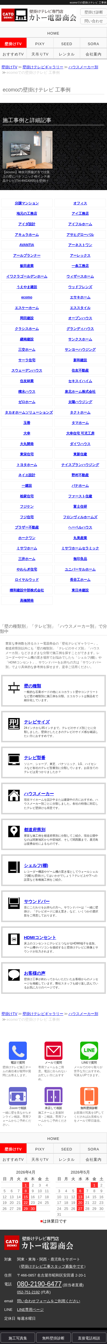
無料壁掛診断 (53, 1338)
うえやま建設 (27, 287)
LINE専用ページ (30, 1309)
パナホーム (80, 486)
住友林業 (27, 381)
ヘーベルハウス (80, 527)
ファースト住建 (80, 496)
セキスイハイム (80, 381)
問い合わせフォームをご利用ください (48, 1301)
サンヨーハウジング (80, 350)
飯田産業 (27, 266)
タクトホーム (80, 412)
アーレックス (80, 256)
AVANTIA (26, 245)
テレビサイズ (37, 721)
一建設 (27, 486)
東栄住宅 (27, 454)
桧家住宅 (27, 496)
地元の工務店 (27, 214)
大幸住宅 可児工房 (80, 433)
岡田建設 (27, 318)
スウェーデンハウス (26, 370)
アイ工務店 (80, 214)
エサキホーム (80, 297)
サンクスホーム (80, 339)
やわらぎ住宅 (27, 569)
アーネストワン (80, 245)
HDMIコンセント (40, 937)
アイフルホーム (80, 224)
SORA (93, 44)
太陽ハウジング (80, 402)
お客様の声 (34, 973)
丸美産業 (80, 538)
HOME (53, 33)
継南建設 (27, 339)
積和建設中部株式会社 (27, 590)
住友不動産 (80, 370)
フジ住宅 (27, 517)
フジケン (27, 507)
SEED (66, 44)
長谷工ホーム (80, 580)
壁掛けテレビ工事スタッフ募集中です (52, 1266)
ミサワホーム (27, 548)
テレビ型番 (34, 757)
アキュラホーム (27, 235)
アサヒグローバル (80, 235)
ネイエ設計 (26, 475)
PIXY (40, 44)
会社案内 (94, 54)
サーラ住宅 (26, 360)
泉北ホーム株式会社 (80, 392)
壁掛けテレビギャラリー (43, 67)
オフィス (80, 203)
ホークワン (26, 538)
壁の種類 (32, 685)
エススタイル (80, 308)
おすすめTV (13, 54)
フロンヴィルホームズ (80, 517)
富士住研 (80, 507)
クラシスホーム (27, 329)
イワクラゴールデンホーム (26, 276)
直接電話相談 (89, 1338)
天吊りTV (40, 54)
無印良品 (80, 559)
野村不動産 (80, 475)
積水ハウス (26, 392)
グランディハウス (80, 329)
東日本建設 (80, 590)
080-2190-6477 (39, 1284)
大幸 (26, 433)
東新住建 (80, 454)
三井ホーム (26, 559)
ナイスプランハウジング (80, 465)
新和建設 (80, 360)
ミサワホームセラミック (80, 548)
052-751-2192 (28, 1292)
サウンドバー (37, 901)
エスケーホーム (27, 308)
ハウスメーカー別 (83, 67)
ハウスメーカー (39, 793)
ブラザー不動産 (27, 527)
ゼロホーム (26, 402)
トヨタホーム (27, 465)
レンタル (67, 54)
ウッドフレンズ (80, 287)
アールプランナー (27, 256)
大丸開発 (27, 444)
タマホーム (80, 423)
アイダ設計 (26, 224)
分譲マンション (27, 203)
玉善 (26, 423)
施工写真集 (18, 1338)
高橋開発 (27, 601)
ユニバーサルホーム (80, 569)
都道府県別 (34, 829)
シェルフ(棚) (36, 865)
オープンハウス (80, 318)
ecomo (26, 297)
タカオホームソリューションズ (29, 412)
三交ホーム (26, 350)
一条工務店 (80, 266)
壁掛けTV (13, 44)
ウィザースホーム (80, 276)
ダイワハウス (80, 444)
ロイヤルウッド (27, 580)
